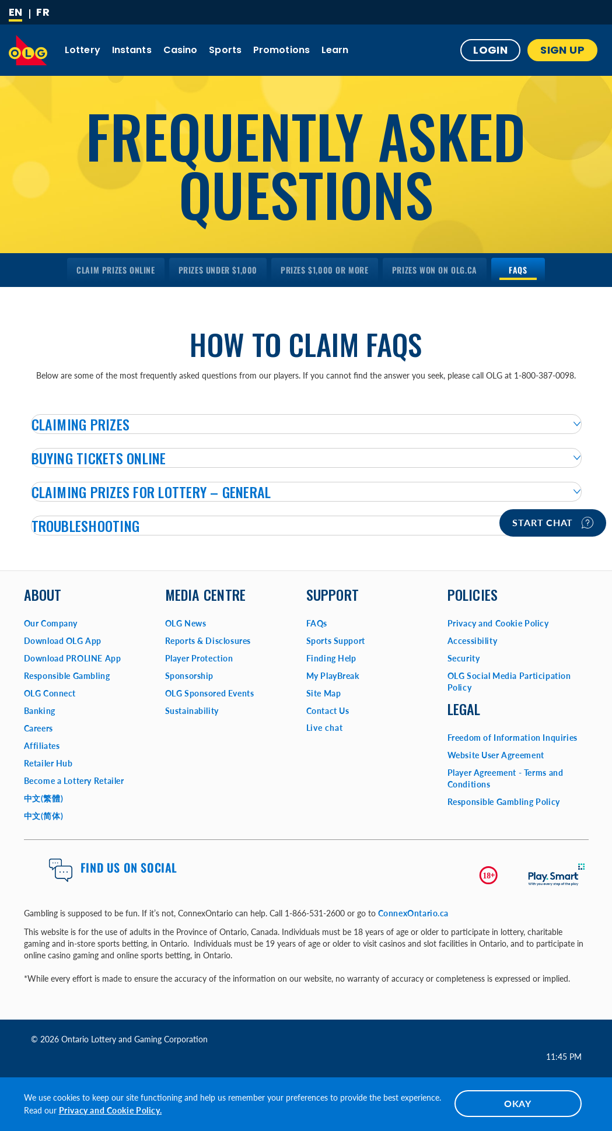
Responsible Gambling (67, 676)
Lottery (82, 50)
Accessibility (472, 641)
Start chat (552, 522)
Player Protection (199, 658)
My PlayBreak (332, 676)
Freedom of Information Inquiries (512, 738)
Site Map (323, 693)
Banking (39, 711)
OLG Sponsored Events (209, 693)
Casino (180, 50)
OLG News (186, 623)
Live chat (324, 728)
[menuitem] (115, 270)
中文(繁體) (44, 798)
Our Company (51, 623)
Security (463, 658)
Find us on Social (129, 867)
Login (490, 50)
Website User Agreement (495, 755)
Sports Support (335, 641)
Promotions (281, 50)
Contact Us (327, 711)
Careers (38, 728)
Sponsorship (189, 676)
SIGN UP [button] (562, 50)
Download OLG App (63, 641)
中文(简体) (44, 816)
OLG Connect (50, 693)
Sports (225, 50)
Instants (132, 50)
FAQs (316, 623)
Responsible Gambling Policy (503, 802)
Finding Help (331, 658)
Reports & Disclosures (208, 641)
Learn (335, 50)
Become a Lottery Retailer (74, 781)
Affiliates (42, 746)
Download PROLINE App (72, 658)
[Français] (43, 12)
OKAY (517, 1103)
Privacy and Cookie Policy (498, 623)
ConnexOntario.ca (413, 913)
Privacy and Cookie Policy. (110, 1110)
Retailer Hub (48, 763)
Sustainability (192, 711)
